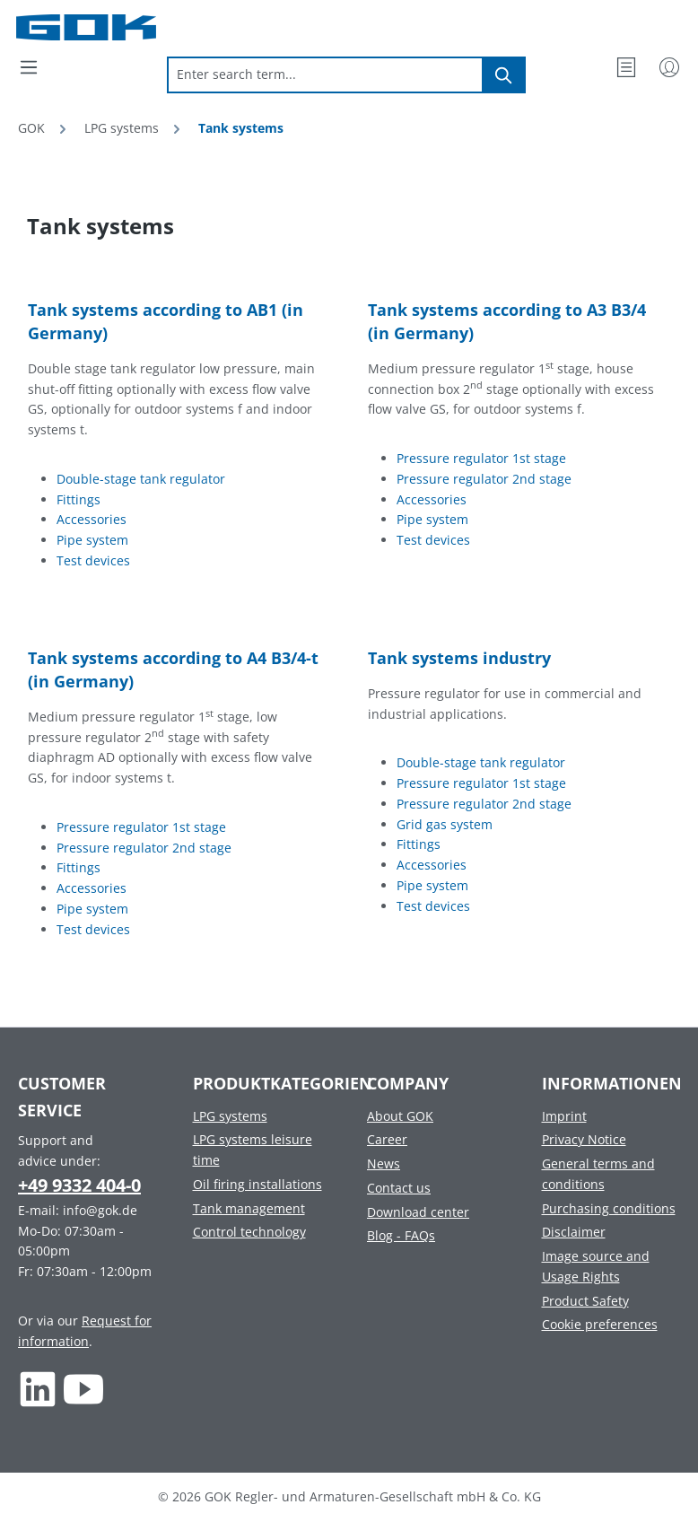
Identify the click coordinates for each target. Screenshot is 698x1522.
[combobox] (325, 75)
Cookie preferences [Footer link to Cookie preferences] (600, 1324)
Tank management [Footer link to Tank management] (249, 1208)
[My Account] (669, 67)
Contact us (399, 1187)
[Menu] (28, 67)
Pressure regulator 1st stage (481, 458)
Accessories (92, 519)
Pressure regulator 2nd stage (484, 478)
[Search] (504, 75)
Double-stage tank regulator (141, 478)
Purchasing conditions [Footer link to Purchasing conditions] (609, 1208)
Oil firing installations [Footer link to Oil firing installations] (257, 1184)
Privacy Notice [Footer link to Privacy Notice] (584, 1139)
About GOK (400, 1115)
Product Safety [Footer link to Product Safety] (585, 1300)
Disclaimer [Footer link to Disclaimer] (574, 1231)
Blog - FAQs (401, 1235)
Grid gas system (445, 824)
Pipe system (92, 539)
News (383, 1163)
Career (387, 1139)
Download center (418, 1211)
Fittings (78, 499)
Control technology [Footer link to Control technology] (249, 1231)
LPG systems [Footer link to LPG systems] (230, 1115)
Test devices (93, 560)
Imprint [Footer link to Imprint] (564, 1115)
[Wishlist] (626, 67)
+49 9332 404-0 (79, 1185)
